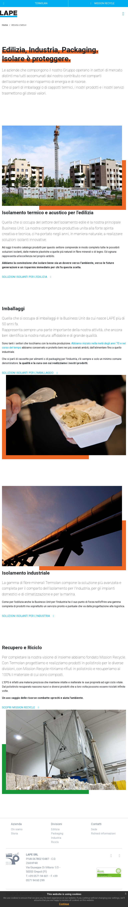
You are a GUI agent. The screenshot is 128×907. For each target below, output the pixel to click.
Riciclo (55, 842)
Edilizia (55, 829)
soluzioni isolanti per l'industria (28, 616)
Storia (14, 833)
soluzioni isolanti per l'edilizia (27, 276)
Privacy (111, 894)
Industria (56, 837)
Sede (94, 829)
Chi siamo (16, 829)
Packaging (57, 833)
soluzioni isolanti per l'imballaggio (30, 372)
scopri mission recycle (21, 707)
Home (5, 25)
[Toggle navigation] (123, 14)
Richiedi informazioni (103, 833)
